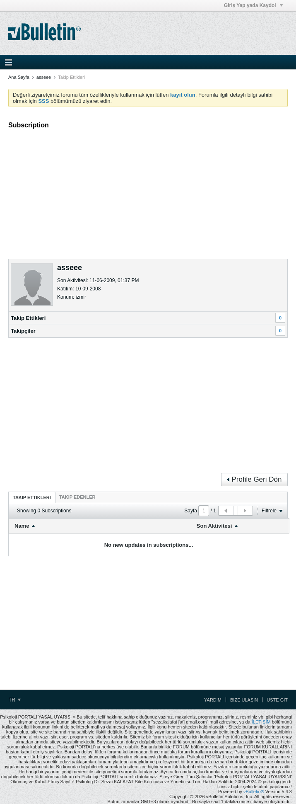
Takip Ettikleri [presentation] (32, 497)
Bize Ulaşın (244, 699)
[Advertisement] (148, 190)
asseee (43, 77)
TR (15, 700)
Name (21, 526)
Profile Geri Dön (254, 479)
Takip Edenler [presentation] (77, 497)
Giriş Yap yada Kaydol (253, 5)
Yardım (212, 699)
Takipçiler (23, 331)
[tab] (31, 497)
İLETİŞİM (261, 721)
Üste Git (277, 699)
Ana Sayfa (18, 77)
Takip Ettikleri (28, 318)
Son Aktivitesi (214, 526)
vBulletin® (253, 791)
